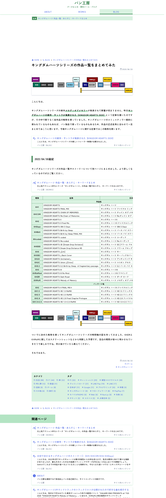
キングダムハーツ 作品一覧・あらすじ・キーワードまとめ (62, 18)
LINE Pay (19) (98, 383)
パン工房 (82, 2)
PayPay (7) (118, 391)
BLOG (116, 11)
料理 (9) (121, 387)
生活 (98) (39, 380)
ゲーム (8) (50, 387)
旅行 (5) (51, 391)
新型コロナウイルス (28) (110, 380)
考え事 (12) (40, 383)
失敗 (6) (118, 394)
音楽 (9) (38, 387)
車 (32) (61, 380)
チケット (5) (73, 398)
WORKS (82, 11)
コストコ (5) (88, 398)
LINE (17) (112, 383)
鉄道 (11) (52, 383)
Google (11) (88, 387)
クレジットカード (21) (78, 383)
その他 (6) (39, 391)
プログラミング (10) (105, 387)
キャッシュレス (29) (87, 380)
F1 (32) (71, 380)
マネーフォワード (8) (100, 391)
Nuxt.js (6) (106, 394)
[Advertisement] (82, 40)
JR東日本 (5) (103, 398)
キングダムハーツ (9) (77, 391)
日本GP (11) (73, 387)
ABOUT (48, 11)
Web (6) (93, 394)
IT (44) (50, 380)
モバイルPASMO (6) (77, 394)
